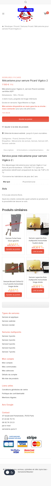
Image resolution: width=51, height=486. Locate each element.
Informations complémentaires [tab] (30, 150)
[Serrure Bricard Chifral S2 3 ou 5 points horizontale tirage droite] (13, 268)
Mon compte (7, 363)
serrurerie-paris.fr (9, 429)
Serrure (34, 141)
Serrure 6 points (8, 348)
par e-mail (6, 426)
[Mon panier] (46, 13)
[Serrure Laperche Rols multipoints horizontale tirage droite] (38, 266)
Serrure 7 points (8, 352)
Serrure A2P (43, 141)
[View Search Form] (25, 2)
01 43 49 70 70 (8, 419)
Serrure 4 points (8, 340)
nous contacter (9, 109)
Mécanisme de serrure (21, 141)
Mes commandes (9, 367)
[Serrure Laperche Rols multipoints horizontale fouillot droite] (38, 225)
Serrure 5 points (8, 344)
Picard (15, 139)
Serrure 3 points (8, 336)
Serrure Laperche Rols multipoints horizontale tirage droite (38, 279)
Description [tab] (9, 150)
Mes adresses (8, 371)
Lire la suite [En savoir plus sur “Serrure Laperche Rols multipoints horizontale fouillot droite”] (38, 251)
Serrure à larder (8, 325)
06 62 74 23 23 (8, 422)
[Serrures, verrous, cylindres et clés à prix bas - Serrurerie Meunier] (25, 14)
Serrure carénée (8, 143)
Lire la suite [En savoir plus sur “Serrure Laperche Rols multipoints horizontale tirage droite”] (38, 290)
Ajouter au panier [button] (13, 249)
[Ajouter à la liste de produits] (15, 127)
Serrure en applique (10, 317)
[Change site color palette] (9, 472)
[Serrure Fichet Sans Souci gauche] (13, 225)
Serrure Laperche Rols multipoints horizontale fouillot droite (38, 240)
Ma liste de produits (10, 378)
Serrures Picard (11, 77)
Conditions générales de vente (15, 390)
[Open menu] (3, 13)
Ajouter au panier (25, 119)
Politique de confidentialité (13, 394)
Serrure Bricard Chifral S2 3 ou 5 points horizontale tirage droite (13, 283)
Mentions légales (9, 397)
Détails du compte (9, 375)
